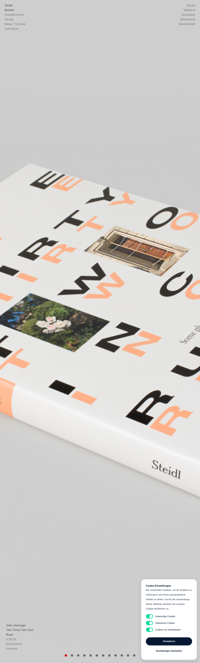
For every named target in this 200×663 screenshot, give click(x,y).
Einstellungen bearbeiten (169, 651)
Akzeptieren (169, 641)
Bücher (9, 10)
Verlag (9, 19)
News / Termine (15, 24)
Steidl (8, 5)
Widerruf (189, 10)
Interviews (12, 28)
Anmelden (188, 14)
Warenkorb (188, 19)
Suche (191, 5)
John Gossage (14, 637)
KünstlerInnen (14, 14)
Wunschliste (187, 24)
